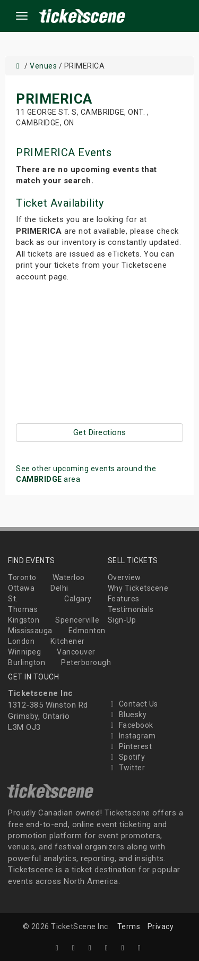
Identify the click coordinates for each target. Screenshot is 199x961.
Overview (124, 577)
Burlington (26, 662)
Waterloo (69, 577)
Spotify (126, 757)
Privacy (161, 926)
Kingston (23, 620)
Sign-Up (122, 620)
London (21, 641)
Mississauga (30, 630)
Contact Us (133, 704)
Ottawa (21, 588)
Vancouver (76, 652)
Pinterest (130, 746)
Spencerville (77, 620)
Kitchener (67, 641)
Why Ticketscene (138, 588)
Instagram (132, 736)
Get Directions (99, 432)
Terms (129, 926)
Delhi (59, 588)
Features (124, 598)
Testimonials (131, 609)
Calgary (78, 598)
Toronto (22, 577)
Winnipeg (24, 652)
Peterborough (86, 662)
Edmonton (87, 630)
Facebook (130, 725)
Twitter (126, 767)
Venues (43, 66)
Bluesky (127, 714)
